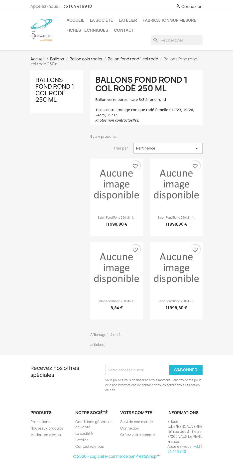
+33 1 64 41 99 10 (76, 6)
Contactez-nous (89, 446)
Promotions (40, 421)
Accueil (75, 20)
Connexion (129, 428)
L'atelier (128, 20)
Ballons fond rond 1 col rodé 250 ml (54, 90)
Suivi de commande (136, 421)
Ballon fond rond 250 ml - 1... (116, 218)
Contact (124, 30)
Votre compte (136, 412)
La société (101, 20)
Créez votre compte (137, 434)
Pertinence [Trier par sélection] (168, 148)
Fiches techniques (87, 30)
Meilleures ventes (45, 434)
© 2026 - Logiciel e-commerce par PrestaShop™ (116, 456)
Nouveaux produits (46, 428)
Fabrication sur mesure (169, 20)
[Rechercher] (177, 40)
